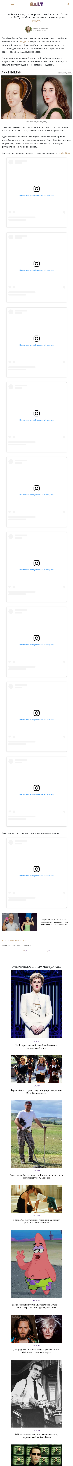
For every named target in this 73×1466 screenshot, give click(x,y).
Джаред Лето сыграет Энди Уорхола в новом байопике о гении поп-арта (36, 1351)
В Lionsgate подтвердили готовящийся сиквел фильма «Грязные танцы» (36, 1221)
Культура (36, 21)
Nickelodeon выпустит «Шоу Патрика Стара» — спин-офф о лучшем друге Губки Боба (36, 1306)
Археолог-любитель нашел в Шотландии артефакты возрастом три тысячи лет (36, 1176)
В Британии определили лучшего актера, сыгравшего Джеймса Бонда (36, 1436)
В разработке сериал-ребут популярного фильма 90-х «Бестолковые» (36, 1091)
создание (24, 42)
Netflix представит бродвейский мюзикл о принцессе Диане (36, 1047)
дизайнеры (8, 941)
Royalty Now (64, 153)
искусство (21, 941)
